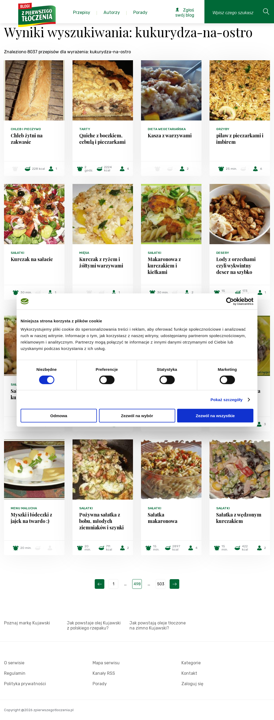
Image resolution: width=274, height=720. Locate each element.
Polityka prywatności (25, 683)
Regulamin (14, 673)
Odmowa (58, 415)
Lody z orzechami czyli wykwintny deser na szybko (236, 265)
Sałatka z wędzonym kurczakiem (238, 517)
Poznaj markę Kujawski (27, 622)
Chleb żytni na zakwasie (27, 138)
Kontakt (189, 673)
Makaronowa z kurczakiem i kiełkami (164, 265)
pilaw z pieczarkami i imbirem (239, 138)
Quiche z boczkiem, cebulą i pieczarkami (102, 138)
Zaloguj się (192, 683)
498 (137, 584)
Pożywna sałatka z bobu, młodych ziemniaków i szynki (101, 521)
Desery (222, 253)
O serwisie (14, 662)
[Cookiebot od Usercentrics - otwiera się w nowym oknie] (230, 301)
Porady (100, 683)
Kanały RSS (104, 673)
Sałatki (17, 253)
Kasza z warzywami (170, 135)
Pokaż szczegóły (227, 399)
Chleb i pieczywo (26, 129)
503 (160, 584)
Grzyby (222, 129)
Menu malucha (24, 508)
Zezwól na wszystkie (215, 415)
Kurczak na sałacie (32, 259)
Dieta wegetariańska (167, 129)
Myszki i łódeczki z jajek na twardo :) (31, 517)
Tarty (84, 129)
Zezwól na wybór (137, 415)
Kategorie (191, 662)
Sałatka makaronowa (162, 517)
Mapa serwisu (106, 662)
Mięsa (84, 253)
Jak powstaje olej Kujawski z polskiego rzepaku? (94, 625)
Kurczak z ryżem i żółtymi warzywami (101, 262)
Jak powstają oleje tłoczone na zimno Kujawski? (158, 625)
